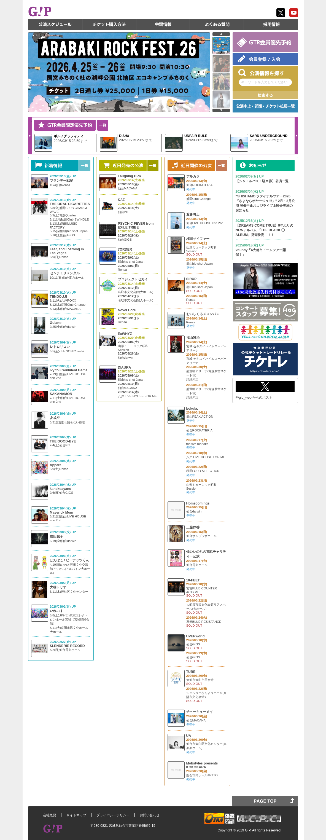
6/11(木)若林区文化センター (69, 591)
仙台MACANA (128, 188)
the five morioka (197, 444)
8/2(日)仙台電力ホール (65, 649)
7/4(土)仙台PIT (60, 445)
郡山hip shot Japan (131, 261)
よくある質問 (217, 24)
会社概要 (49, 815)
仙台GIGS (125, 239)
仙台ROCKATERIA (199, 185)
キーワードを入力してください (264, 82)
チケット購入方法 (109, 24)
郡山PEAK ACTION (199, 416)
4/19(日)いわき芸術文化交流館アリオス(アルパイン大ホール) (70, 569)
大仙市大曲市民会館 (200, 679)
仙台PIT (123, 212)
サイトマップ (76, 815)
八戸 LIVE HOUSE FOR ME (137, 396)
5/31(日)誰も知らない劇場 (67, 422)
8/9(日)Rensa (59, 257)
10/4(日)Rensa (60, 185)
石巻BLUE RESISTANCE (203, 621)
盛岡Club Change (198, 198)
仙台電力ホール (197, 565)
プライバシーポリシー (113, 815)
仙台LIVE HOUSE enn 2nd (204, 223)
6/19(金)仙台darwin (63, 541)
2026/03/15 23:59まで (70, 141)
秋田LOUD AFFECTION (203, 471)
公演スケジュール (55, 24)
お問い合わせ (150, 815)
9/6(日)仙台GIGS (61, 492)
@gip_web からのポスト (254, 397)
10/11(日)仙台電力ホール (67, 277)
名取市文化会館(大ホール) (135, 292)
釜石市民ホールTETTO (202, 775)
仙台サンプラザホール (201, 536)
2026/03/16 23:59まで (266, 140)
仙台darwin (125, 357)
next (221, 110)
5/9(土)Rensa (59, 469)
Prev (296, 135)
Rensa (122, 269)
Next (30, 135)
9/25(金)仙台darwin (63, 326)
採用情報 (271, 24)
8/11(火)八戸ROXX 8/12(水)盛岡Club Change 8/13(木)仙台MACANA (68, 304)
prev (221, 34)
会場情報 (163, 24)
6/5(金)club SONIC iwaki (67, 351)
